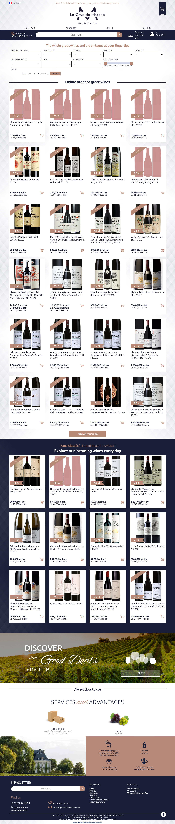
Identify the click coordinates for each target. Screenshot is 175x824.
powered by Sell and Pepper (80, 822)
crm (101, 822)
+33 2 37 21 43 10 (61, 803)
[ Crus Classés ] (70, 446)
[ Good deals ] (91, 446)
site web (89, 822)
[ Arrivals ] (109, 446)
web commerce (95, 822)
